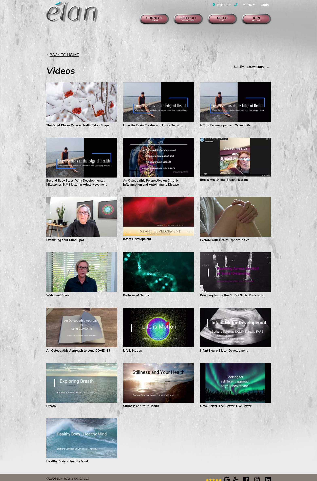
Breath (51, 401)
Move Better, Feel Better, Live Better (225, 401)
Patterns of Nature (136, 290)
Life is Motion (132, 346)
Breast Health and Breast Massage (224, 175)
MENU (249, 5)
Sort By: (239, 61)
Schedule (188, 19)
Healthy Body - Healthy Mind (67, 456)
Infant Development (137, 234)
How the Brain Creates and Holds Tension (152, 120)
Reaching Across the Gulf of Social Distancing (232, 290)
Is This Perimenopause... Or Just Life (225, 120)
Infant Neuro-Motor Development (224, 346)
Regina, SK (221, 5)
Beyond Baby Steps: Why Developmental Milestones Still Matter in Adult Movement (76, 177)
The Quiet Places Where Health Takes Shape (77, 120)
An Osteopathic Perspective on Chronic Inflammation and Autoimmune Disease (151, 177)
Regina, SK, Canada (76, 473)
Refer (222, 19)
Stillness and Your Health (141, 401)
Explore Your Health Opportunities (224, 235)
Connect (154, 19)
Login (264, 5)
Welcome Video (57, 290)
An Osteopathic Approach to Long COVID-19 (78, 346)
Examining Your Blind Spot (65, 235)
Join (256, 19)
